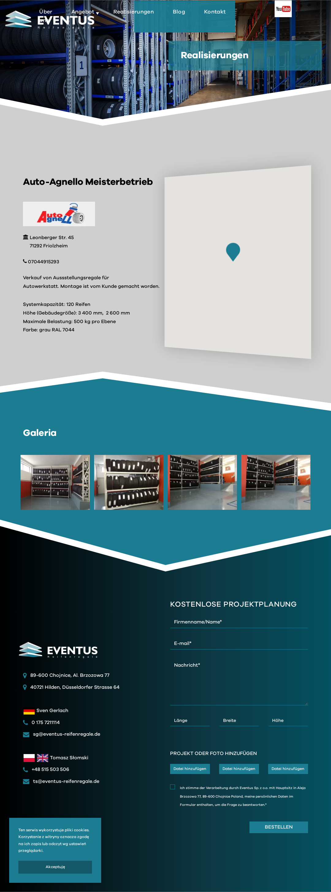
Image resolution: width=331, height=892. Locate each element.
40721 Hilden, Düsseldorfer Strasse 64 (75, 687)
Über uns (111, 24)
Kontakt (280, 20)
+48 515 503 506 (46, 769)
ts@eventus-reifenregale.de (61, 781)
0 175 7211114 (41, 722)
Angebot (149, 20)
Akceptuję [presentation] (55, 867)
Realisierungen (198, 20)
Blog (244, 20)
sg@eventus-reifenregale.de (61, 734)
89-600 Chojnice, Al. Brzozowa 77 (69, 675)
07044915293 (41, 261)
